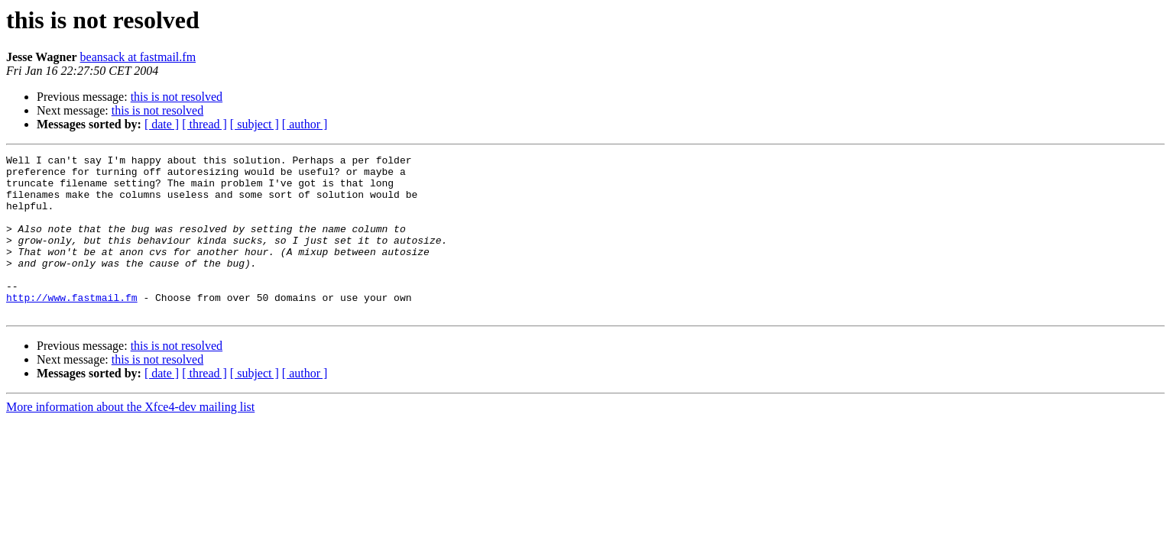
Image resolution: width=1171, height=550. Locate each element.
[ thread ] (204, 124)
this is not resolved (176, 96)
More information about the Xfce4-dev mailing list (130, 438)
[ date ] (161, 124)
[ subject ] (254, 124)
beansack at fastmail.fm (138, 56)
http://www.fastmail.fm (72, 327)
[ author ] (305, 124)
